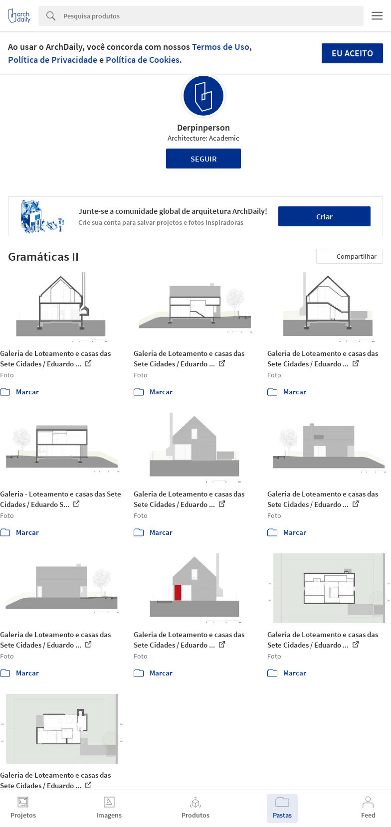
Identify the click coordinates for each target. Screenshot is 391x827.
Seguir (204, 159)
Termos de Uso (220, 46)
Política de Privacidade (52, 59)
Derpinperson (203, 127)
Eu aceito (352, 53)
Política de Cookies (143, 59)
